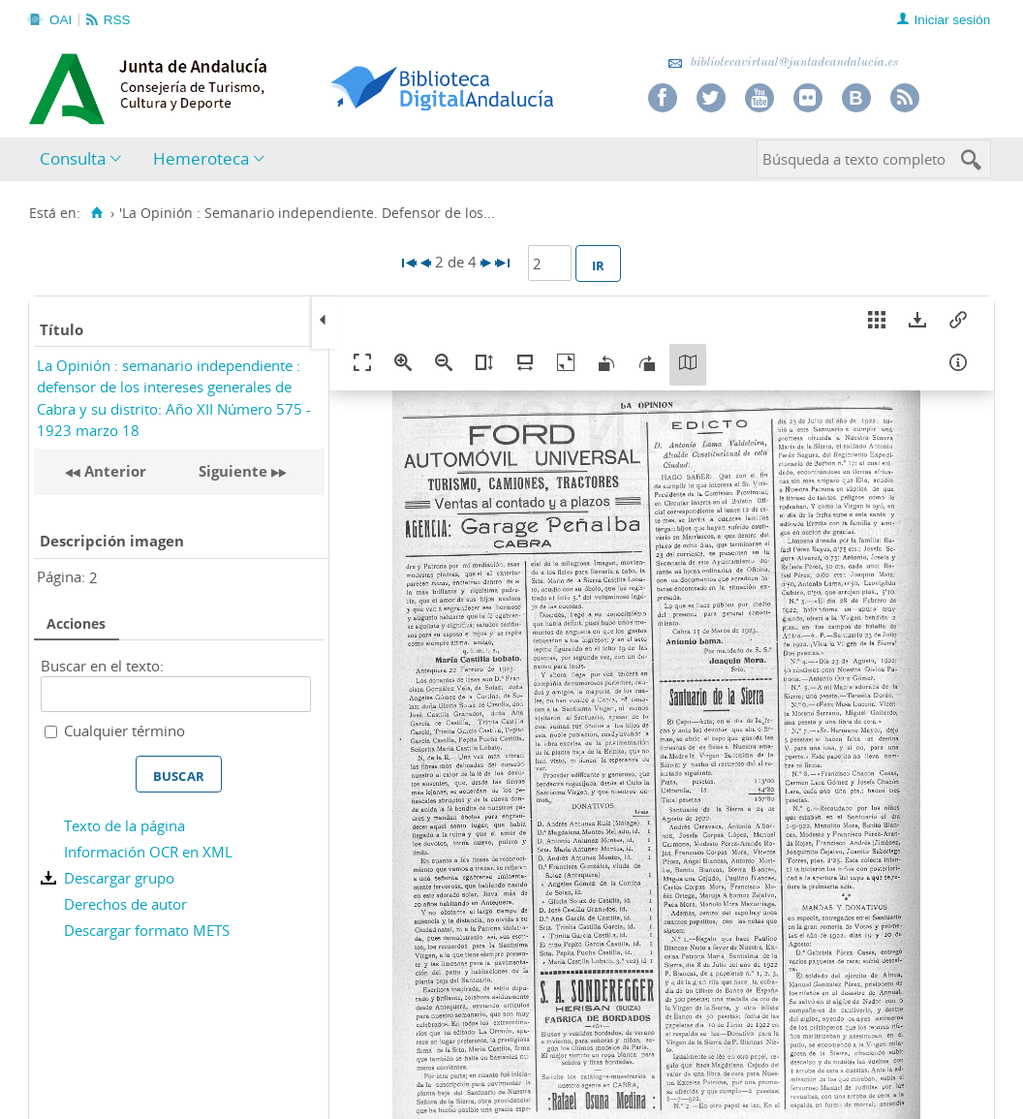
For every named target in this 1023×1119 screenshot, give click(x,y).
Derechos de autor (125, 904)
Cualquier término (124, 730)
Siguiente (233, 471)
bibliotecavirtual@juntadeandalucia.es (783, 62)
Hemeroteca (201, 158)
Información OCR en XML (148, 851)
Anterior (113, 471)
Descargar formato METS (147, 930)
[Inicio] (96, 213)
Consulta (73, 158)
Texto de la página (124, 825)
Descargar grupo (119, 877)
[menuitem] (85, 159)
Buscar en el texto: (102, 665)
